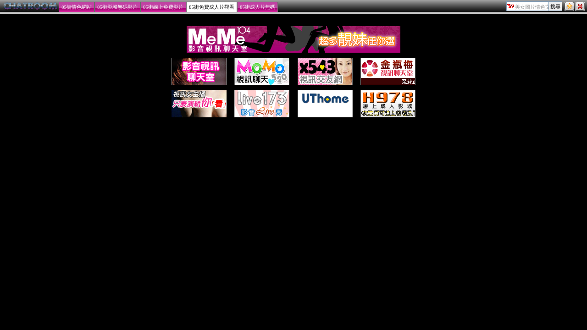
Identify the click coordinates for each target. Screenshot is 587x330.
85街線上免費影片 (163, 7)
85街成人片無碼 (257, 7)
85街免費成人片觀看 (211, 7)
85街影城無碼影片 (117, 7)
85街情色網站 (76, 7)
